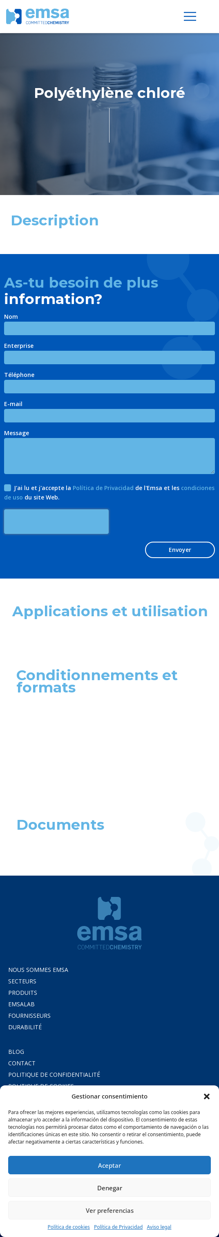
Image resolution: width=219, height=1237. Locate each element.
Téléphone (19, 375)
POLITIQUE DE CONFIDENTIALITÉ (54, 1074)
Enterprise (19, 346)
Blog (16, 1051)
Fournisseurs (29, 1015)
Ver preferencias (110, 1210)
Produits (22, 992)
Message (16, 433)
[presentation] (56, 521)
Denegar (109, 1188)
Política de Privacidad (118, 1226)
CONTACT (22, 1063)
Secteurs (22, 981)
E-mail (13, 404)
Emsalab (21, 1004)
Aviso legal (159, 1226)
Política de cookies (69, 1226)
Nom (11, 317)
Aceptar (109, 1165)
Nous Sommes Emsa (38, 970)
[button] (207, 1096)
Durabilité (25, 1027)
